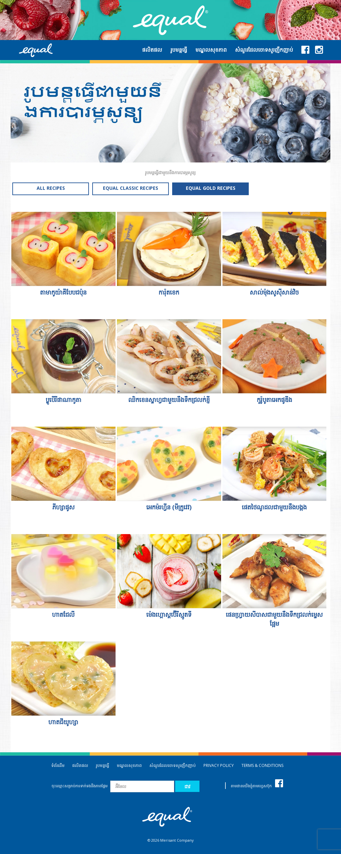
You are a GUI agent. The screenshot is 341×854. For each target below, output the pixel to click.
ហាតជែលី (63, 614)
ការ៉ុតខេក (169, 292)
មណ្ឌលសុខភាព (129, 765)
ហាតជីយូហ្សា (63, 722)
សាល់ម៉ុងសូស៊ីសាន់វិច (274, 292)
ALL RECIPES (51, 188)
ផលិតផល (80, 765)
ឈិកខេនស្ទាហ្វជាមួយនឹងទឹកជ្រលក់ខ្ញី (169, 400)
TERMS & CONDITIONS (262, 765)
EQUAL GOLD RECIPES (210, 188)
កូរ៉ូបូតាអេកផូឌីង (274, 400)
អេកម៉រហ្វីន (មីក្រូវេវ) (168, 507)
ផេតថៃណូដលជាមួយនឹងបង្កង (274, 507)
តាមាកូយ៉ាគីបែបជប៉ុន (63, 292)
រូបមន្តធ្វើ (102, 765)
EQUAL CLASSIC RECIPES (130, 188)
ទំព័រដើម (58, 765)
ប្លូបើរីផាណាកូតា (63, 400)
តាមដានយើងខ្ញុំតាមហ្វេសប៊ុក (257, 785)
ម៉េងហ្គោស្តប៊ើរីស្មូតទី (168, 614)
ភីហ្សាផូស (63, 507)
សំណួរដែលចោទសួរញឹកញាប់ (173, 765)
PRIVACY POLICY (218, 765)
